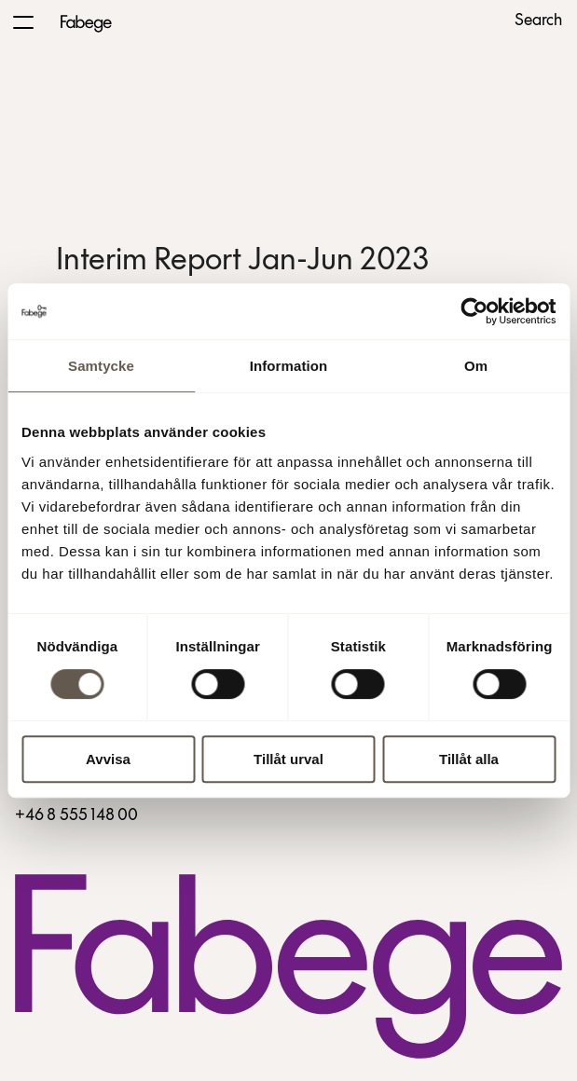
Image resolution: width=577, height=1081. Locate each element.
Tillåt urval (288, 759)
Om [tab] (476, 366)
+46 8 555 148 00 (76, 816)
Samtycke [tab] (101, 366)
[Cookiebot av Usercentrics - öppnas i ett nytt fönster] (474, 311)
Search (538, 21)
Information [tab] (289, 366)
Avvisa (108, 759)
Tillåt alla (469, 759)
